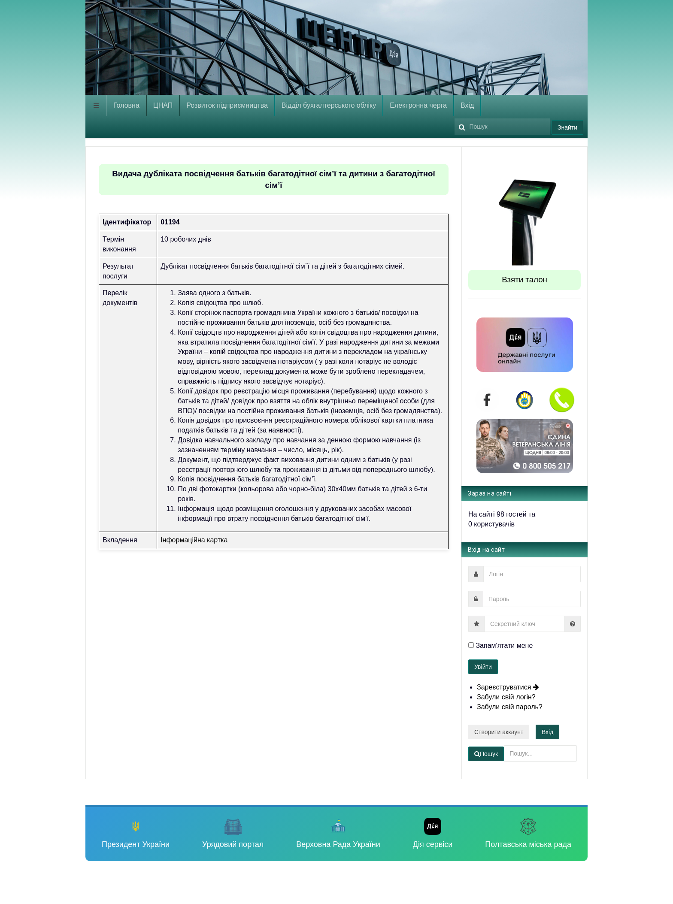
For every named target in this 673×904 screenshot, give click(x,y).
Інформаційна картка (194, 540)
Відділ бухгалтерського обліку (329, 105)
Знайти (567, 127)
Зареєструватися (508, 687)
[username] (532, 574)
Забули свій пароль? (510, 707)
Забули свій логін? (506, 697)
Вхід (467, 105)
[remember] (471, 645)
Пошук (486, 753)
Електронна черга (418, 105)
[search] (502, 126)
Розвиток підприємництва (227, 105)
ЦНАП (163, 105)
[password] (532, 599)
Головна (126, 105)
